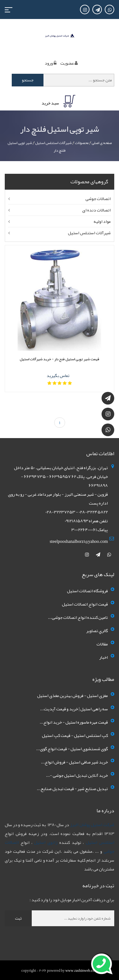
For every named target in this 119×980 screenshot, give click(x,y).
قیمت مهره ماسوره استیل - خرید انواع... (74, 722)
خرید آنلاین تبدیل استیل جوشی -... (77, 775)
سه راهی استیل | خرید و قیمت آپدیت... (74, 708)
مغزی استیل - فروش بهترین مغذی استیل (72, 695)
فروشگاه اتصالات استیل (87, 590)
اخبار (103, 657)
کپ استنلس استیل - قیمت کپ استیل (75, 735)
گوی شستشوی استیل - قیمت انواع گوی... (72, 748)
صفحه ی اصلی (102, 143)
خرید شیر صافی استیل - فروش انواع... (74, 761)
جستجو (28, 80)
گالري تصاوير (97, 630)
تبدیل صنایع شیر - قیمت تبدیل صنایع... (72, 788)
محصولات (82, 143)
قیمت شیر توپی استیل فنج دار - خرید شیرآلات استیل (59, 359)
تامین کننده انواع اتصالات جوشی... (78, 617)
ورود (49, 63)
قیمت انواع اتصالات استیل (85, 604)
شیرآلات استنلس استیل (53, 143)
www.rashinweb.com (81, 970)
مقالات (102, 643)
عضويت (67, 63)
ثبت (18, 918)
